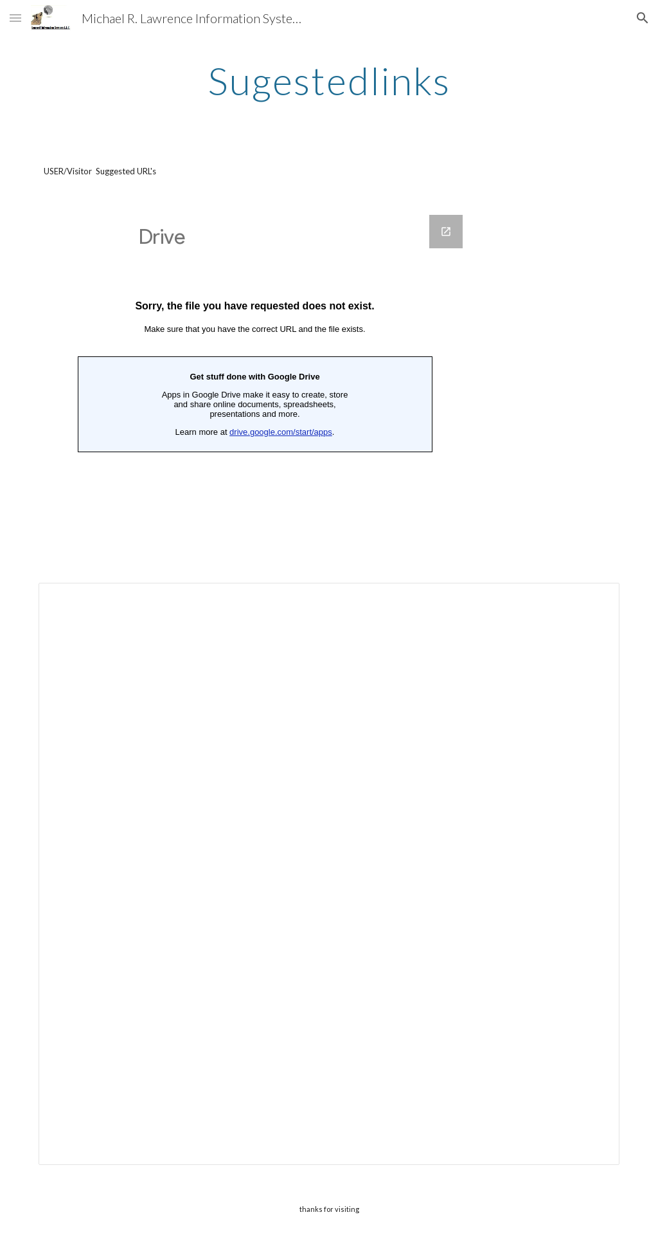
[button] (15, 17)
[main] (329, 80)
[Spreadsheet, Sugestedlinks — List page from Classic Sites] (329, 874)
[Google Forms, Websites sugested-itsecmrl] (255, 383)
